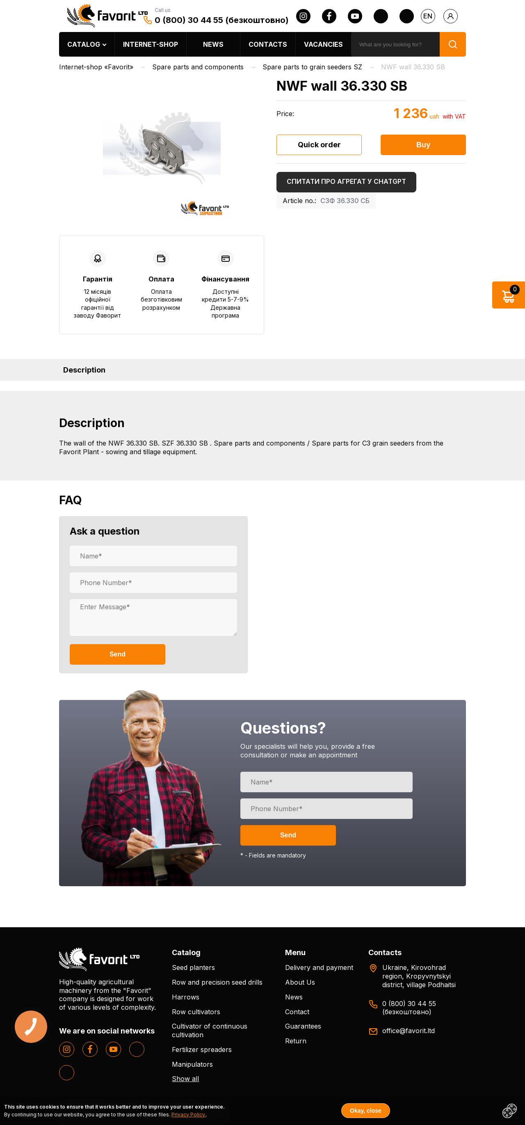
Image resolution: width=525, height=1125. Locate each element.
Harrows (185, 997)
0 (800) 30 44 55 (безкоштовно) (222, 20)
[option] (161, 148)
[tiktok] (406, 16)
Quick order (319, 144)
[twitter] (381, 16)
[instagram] (303, 16)
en (427, 16)
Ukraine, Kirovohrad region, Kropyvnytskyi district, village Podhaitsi (419, 976)
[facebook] (329, 16)
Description (84, 370)
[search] (395, 44)
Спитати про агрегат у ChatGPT (346, 181)
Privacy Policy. (188, 1114)
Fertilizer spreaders (202, 1049)
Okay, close (365, 1110)
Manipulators (192, 1064)
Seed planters (193, 967)
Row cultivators (196, 1012)
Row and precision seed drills (217, 982)
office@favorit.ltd (408, 1031)
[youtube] (355, 16)
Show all (185, 1079)
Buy (423, 145)
